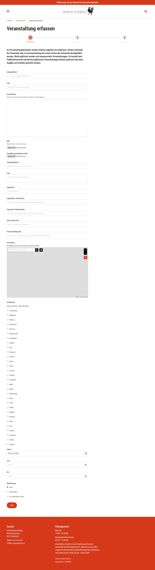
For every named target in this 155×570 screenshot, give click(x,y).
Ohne (11, 488)
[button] (41, 251)
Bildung (11, 321)
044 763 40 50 (18, 540)
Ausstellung (13, 311)
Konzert (11, 358)
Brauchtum (13, 325)
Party (11, 404)
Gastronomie (13, 335)
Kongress (12, 353)
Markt (11, 385)
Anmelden (70, 561)
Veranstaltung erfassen (38, 22)
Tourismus (12, 436)
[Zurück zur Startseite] (77, 12)
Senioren (12, 418)
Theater (11, 431)
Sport (11, 422)
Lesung (11, 371)
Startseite (10, 22)
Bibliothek (12, 316)
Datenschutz (60, 561)
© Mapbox (77, 298)
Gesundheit (13, 339)
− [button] (85, 254)
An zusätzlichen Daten (16, 497)
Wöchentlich (13, 493)
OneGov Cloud (60, 558)
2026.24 (70, 558)
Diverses (12, 330)
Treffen (11, 441)
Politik (11, 408)
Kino (10, 348)
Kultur (11, 362)
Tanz (10, 427)
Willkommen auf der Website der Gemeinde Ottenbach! (77, 2)
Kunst (11, 367)
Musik (11, 390)
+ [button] (85, 251)
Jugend (11, 344)
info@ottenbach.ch (19, 543)
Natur (11, 399)
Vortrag (11, 445)
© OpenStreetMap (84, 298)
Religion (12, 413)
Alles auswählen (12, 307)
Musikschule (13, 395)
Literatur (12, 376)
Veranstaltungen (22, 22)
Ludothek (12, 381)
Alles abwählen (24, 307)
